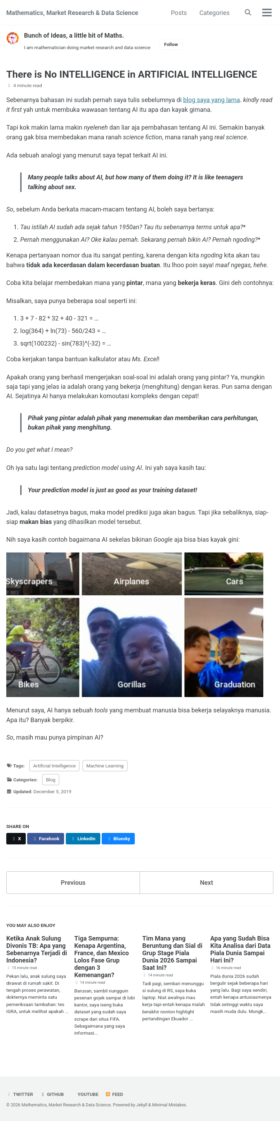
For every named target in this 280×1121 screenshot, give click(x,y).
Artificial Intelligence (54, 768)
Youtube (87, 1094)
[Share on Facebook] (45, 841)
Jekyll (141, 1105)
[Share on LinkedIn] (83, 841)
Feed (114, 1094)
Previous (73, 885)
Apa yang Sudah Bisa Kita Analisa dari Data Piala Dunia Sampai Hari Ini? (240, 951)
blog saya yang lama (211, 99)
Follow (171, 44)
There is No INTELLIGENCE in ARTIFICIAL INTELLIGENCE (131, 74)
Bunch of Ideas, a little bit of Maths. (74, 35)
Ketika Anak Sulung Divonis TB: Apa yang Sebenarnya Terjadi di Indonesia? (36, 951)
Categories (214, 12)
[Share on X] (16, 841)
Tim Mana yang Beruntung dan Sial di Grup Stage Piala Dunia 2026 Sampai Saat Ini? (172, 955)
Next (206, 885)
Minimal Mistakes (169, 1105)
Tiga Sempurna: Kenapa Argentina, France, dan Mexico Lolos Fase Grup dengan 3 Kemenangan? (101, 959)
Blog (50, 782)
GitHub (52, 1094)
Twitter (19, 1094)
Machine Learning (105, 768)
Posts (179, 12)
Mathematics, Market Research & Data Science (72, 12)
